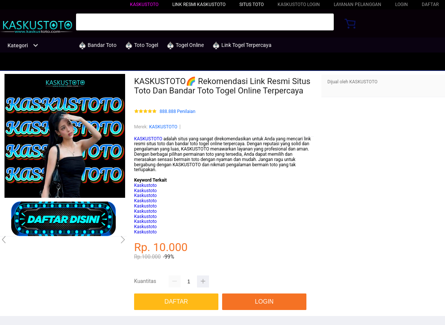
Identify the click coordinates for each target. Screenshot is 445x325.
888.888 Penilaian (178, 111)
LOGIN (401, 4)
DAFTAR (430, 4)
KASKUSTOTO (144, 4)
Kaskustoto (145, 185)
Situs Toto (251, 4)
